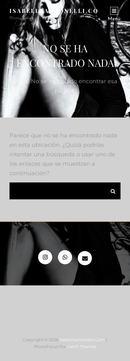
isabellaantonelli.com (57, 10)
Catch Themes (81, 346)
